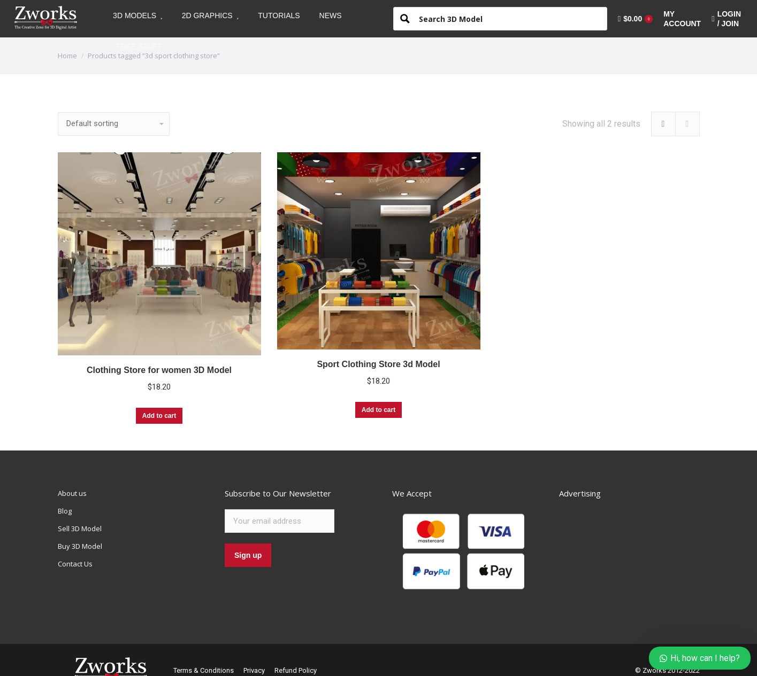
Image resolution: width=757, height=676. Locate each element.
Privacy (254, 670)
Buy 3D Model (80, 546)
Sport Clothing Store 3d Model (378, 364)
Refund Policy (295, 670)
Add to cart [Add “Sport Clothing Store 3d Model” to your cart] (378, 410)
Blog (65, 511)
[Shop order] (114, 124)
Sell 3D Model (80, 528)
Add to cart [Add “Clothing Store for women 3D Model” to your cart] (159, 415)
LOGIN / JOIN (726, 19)
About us (72, 493)
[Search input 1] (509, 18)
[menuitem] (137, 15)
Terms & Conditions (203, 670)
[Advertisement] (639, 554)
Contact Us (75, 564)
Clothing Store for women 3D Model (159, 370)
